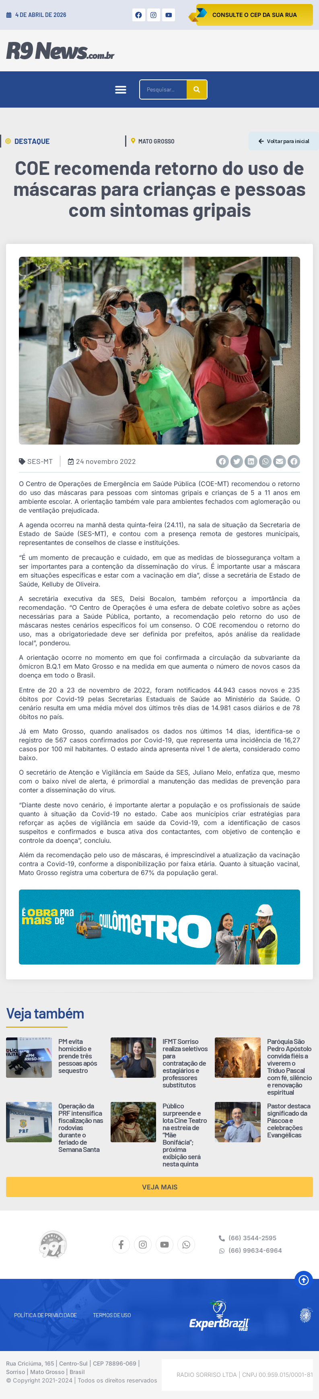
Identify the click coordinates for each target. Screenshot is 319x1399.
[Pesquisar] (197, 89)
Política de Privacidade (45, 1315)
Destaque (32, 141)
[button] (120, 90)
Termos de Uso (112, 1315)
